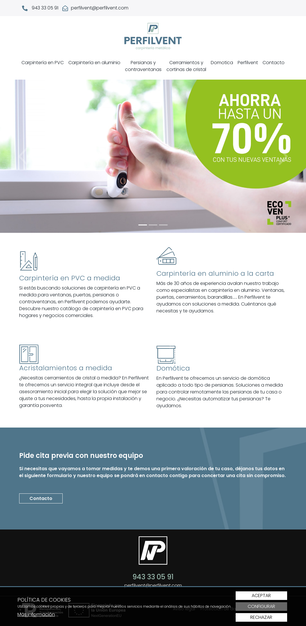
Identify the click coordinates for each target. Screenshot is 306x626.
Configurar (261, 606)
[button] (23, 156)
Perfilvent (248, 62)
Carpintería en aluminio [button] (94, 62)
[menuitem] (42, 66)
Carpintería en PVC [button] (42, 62)
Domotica (222, 62)
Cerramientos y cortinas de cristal (186, 66)
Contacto (274, 62)
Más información (36, 614)
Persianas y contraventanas (143, 66)
